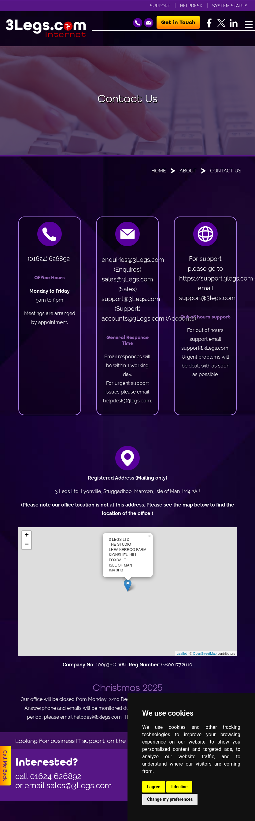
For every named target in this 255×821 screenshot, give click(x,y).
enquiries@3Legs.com (133, 259)
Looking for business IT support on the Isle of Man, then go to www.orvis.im (124, 740)
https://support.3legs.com (216, 278)
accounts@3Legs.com (133, 318)
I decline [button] (179, 786)
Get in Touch (178, 22)
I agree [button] (153, 786)
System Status (229, 5)
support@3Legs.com (131, 298)
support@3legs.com (207, 297)
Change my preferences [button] (170, 799)
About (188, 171)
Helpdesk (191, 5)
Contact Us (225, 171)
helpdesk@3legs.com (127, 401)
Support (160, 5)
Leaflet (182, 653)
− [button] (27, 544)
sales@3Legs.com (127, 279)
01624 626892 (55, 776)
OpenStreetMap (205, 653)
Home (158, 171)
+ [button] (27, 535)
